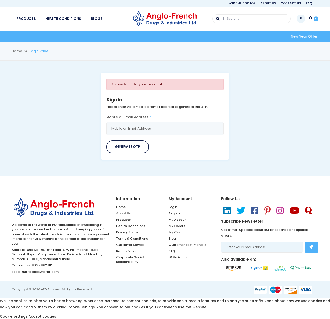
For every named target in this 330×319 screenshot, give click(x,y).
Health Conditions (130, 226)
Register (175, 213)
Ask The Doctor (242, 3)
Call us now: (21, 265)
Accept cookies (42, 316)
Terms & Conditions (132, 238)
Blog (172, 238)
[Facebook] (255, 210)
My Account (178, 219)
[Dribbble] (308, 210)
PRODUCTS (26, 18)
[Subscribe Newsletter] (311, 247)
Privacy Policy (127, 232)
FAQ (309, 3)
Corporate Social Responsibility (130, 259)
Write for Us (178, 257)
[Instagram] (280, 210)
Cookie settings (14, 316)
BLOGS (97, 18)
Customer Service (130, 245)
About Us (268, 3)
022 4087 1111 (42, 265)
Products (123, 219)
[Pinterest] (267, 210)
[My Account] (301, 19)
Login (173, 207)
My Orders (177, 226)
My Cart (175, 232)
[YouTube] (294, 210)
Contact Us (291, 3)
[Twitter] (241, 210)
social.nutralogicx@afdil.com (35, 271)
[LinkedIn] (227, 210)
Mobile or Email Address (128, 117)
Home (17, 51)
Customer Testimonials (187, 245)
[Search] (220, 18)
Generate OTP (127, 146)
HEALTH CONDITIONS (63, 18)
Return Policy (126, 251)
